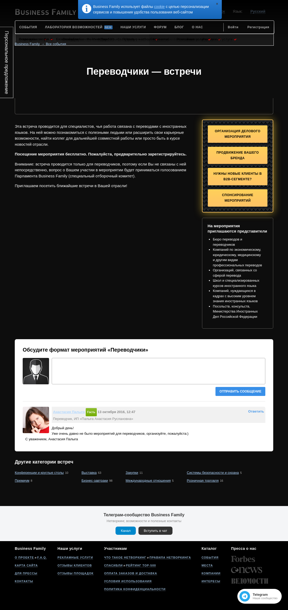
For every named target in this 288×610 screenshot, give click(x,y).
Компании (210, 573)
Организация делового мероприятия (238, 134)
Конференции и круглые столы (39, 473)
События (209, 557)
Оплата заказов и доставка (130, 573)
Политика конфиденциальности (135, 589)
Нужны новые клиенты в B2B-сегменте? (237, 176)
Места (207, 565)
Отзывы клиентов (74, 565)
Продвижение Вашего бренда (238, 155)
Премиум (22, 481)
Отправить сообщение (240, 391)
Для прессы (26, 573)
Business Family (27, 44)
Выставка (89, 473)
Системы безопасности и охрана (213, 473)
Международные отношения (148, 481)
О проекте (24, 557)
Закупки (132, 473)
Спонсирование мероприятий (237, 197)
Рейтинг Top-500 (141, 565)
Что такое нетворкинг (125, 557)
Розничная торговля (203, 481)
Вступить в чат (155, 531)
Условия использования (128, 581)
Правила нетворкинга (170, 557)
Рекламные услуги (75, 557)
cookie (159, 6)
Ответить (256, 411)
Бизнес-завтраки (94, 481)
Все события (56, 44)
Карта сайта (26, 565)
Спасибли (113, 565)
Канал (126, 531)
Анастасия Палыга (69, 412)
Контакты (24, 581)
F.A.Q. (42, 557)
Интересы (210, 581)
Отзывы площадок (75, 573)
